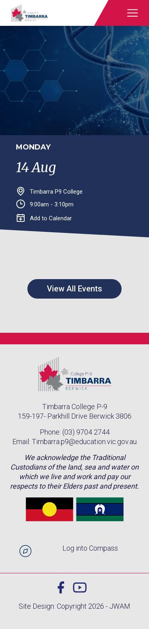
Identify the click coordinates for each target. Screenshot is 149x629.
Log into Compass (90, 548)
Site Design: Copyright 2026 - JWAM (74, 606)
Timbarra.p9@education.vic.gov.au (84, 441)
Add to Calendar (44, 218)
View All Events (74, 288)
